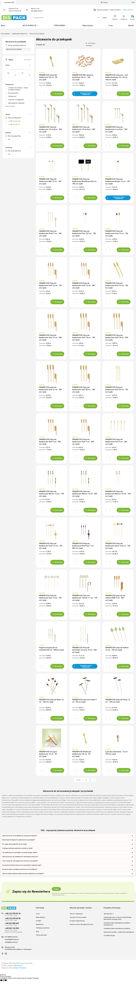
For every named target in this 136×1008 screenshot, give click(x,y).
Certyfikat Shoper (109, 935)
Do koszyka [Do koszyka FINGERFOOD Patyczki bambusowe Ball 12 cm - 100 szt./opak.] (57, 198)
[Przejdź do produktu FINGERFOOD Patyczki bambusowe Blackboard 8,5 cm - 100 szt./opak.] (84, 165)
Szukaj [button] (104, 17)
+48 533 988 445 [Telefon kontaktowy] (12, 923)
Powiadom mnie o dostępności (83, 93)
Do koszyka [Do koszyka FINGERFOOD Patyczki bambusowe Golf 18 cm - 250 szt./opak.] (124, 354)
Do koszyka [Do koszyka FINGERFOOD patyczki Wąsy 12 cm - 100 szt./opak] (124, 718)
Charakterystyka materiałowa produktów (117, 928)
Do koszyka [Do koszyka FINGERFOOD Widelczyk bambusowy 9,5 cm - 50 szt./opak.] (90, 770)
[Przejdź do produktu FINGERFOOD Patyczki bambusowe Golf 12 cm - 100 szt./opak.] (51, 269)
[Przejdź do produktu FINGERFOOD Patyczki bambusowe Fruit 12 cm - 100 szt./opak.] (118, 217)
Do (23, 73)
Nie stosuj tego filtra (14, 118)
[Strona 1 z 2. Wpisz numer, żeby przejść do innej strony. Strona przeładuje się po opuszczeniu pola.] (82, 780)
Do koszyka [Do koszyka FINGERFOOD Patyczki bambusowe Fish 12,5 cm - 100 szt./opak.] (90, 250)
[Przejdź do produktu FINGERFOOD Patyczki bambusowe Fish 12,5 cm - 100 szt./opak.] (84, 217)
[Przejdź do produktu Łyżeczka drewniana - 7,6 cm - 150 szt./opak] (118, 738)
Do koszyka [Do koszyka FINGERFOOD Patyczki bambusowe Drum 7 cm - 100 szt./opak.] (57, 250)
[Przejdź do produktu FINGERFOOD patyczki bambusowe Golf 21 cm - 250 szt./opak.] (51, 373)
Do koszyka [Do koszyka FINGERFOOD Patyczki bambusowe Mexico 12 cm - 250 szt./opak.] (90, 510)
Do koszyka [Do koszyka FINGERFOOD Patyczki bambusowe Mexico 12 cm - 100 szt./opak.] (57, 510)
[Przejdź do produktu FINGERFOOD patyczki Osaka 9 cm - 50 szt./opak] (84, 686)
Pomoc (104, 2)
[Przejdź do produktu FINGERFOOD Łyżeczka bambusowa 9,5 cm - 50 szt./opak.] (51, 61)
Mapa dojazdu (40, 917)
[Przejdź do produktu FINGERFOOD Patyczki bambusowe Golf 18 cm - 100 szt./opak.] (84, 321)
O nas (38, 914)
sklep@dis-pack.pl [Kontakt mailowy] (11, 942)
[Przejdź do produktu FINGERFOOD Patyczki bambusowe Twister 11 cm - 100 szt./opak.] (84, 581)
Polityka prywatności (42, 928)
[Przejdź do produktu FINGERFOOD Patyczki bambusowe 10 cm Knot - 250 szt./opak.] (51, 113)
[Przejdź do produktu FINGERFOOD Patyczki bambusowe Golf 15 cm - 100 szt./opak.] (118, 269)
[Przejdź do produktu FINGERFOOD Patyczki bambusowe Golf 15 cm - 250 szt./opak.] (51, 321)
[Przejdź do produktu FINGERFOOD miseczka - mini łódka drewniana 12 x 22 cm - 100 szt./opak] (118, 61)
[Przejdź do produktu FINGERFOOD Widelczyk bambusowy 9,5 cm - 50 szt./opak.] (84, 738)
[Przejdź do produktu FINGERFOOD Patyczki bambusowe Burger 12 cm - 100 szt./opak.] (118, 165)
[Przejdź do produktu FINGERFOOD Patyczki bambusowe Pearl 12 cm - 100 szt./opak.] (51, 529)
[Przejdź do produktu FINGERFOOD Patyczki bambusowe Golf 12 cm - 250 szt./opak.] (84, 269)
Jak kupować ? (108, 914)
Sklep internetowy (13, 968)
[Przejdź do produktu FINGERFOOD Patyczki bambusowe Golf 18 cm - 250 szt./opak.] (118, 321)
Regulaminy (39, 924)
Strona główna (5, 33)
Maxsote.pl (18, 965)
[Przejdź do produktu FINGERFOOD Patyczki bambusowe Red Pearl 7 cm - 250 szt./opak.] (84, 529)
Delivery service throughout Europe (81, 924)
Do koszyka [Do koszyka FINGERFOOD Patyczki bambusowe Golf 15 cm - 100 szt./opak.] (124, 302)
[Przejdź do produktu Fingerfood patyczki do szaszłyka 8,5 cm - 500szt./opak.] (51, 634)
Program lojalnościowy (77, 921)
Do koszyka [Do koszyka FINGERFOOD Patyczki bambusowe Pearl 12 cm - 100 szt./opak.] (57, 562)
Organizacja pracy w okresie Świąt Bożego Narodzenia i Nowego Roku (118, 918)
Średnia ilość (12, 96)
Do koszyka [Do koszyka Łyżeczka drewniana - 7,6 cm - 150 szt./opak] (124, 770)
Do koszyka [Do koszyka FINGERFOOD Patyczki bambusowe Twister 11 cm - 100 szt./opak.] (90, 614)
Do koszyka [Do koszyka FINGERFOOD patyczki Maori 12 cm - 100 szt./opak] (57, 718)
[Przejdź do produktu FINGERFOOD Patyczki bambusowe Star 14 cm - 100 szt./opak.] (51, 581)
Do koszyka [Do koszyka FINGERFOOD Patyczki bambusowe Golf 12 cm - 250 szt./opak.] (90, 302)
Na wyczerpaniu (13, 93)
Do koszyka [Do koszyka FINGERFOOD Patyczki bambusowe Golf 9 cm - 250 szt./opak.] (57, 458)
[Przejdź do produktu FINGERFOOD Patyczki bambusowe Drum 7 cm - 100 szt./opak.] (51, 217)
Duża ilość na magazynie (16, 100)
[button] (30, 65)
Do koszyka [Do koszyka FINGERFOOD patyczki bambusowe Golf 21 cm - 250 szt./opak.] (57, 406)
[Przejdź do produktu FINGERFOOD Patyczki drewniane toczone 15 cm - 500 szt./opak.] (84, 634)
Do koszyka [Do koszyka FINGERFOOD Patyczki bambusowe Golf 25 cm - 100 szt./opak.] (90, 406)
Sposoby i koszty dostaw (78, 917)
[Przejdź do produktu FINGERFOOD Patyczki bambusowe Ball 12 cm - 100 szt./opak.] (51, 165)
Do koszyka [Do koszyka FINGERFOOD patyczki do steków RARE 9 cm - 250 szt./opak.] (124, 614)
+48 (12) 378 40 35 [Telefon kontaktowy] (12, 918)
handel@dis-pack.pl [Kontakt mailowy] (12, 939)
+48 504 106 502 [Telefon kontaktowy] (12, 928)
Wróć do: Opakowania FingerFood (15, 45)
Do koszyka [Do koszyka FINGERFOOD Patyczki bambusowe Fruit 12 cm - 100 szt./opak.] (124, 250)
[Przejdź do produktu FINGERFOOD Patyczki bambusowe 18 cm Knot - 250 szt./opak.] (84, 113)
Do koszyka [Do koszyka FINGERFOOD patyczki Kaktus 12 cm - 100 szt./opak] (124, 666)
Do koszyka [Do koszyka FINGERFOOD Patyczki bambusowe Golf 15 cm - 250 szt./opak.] (57, 354)
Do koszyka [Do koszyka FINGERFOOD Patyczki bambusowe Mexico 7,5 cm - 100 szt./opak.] (124, 510)
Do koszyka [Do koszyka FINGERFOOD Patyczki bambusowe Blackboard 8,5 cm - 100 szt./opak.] (90, 198)
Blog (37, 931)
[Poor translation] (4, 980)
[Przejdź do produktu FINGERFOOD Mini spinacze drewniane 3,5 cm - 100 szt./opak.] (84, 61)
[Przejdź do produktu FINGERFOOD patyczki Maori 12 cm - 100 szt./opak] (51, 686)
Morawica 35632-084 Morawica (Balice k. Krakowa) (17, 948)
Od (8, 73)
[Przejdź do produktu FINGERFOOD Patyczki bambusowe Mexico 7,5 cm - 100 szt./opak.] (118, 477)
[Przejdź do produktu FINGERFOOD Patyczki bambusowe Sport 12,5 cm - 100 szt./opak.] (118, 529)
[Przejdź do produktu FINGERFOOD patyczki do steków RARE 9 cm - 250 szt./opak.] (118, 581)
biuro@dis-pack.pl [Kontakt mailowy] (11, 937)
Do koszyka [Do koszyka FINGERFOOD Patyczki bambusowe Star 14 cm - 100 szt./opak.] (57, 614)
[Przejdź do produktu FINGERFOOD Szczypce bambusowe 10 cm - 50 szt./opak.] (51, 738)
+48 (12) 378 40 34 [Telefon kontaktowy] (12, 913)
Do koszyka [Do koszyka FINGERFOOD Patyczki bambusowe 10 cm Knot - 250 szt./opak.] (57, 145)
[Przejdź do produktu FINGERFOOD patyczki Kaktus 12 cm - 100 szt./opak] (118, 634)
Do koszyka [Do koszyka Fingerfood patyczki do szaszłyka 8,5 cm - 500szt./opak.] (57, 666)
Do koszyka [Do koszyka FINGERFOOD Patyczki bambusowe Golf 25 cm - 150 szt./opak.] (124, 406)
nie (9, 139)
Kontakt (38, 921)
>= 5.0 (14, 121)
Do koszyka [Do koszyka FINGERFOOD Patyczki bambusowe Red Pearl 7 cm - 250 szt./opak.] (90, 562)
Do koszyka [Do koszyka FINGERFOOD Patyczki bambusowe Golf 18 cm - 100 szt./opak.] (90, 354)
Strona (78, 780)
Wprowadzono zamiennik (16, 103)
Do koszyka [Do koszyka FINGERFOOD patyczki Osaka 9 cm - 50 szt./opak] (90, 718)
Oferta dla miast (41, 935)
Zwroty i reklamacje (76, 914)
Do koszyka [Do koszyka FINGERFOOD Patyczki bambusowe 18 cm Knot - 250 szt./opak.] (90, 145)
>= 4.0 (14, 124)
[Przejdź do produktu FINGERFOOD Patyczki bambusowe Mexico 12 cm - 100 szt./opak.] (51, 477)
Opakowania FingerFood (19, 33)
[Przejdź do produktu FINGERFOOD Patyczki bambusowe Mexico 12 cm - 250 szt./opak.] (84, 477)
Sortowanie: (91, 43)
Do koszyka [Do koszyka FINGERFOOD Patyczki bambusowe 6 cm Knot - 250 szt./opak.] (124, 145)
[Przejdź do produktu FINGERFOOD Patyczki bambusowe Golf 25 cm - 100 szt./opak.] (84, 373)
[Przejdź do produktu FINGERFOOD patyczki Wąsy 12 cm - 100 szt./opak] (118, 686)
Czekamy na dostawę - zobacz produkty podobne (18, 89)
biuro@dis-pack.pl (36, 11)
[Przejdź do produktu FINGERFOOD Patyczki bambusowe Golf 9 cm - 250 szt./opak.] (51, 425)
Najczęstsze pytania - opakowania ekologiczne (119, 932)
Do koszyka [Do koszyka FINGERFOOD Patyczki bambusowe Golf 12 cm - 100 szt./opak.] (57, 302)
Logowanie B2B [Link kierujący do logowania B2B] (9, 2)
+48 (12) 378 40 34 (14, 11)
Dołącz (56, 889)
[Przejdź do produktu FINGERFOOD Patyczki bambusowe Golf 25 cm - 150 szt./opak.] (118, 373)
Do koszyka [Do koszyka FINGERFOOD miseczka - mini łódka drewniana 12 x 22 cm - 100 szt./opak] (124, 93)
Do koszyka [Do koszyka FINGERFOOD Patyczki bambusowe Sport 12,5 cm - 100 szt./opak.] (124, 562)
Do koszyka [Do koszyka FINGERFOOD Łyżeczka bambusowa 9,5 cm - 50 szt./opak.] (57, 93)
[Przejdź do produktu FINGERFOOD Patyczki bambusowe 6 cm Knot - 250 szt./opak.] (118, 113)
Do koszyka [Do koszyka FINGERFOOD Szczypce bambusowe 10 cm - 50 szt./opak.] (57, 770)
